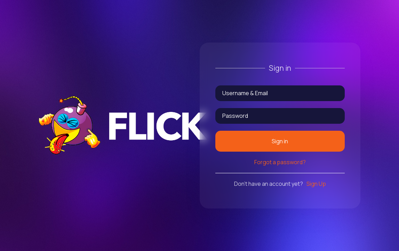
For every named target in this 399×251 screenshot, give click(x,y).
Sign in (280, 141)
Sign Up (316, 184)
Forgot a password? (280, 162)
